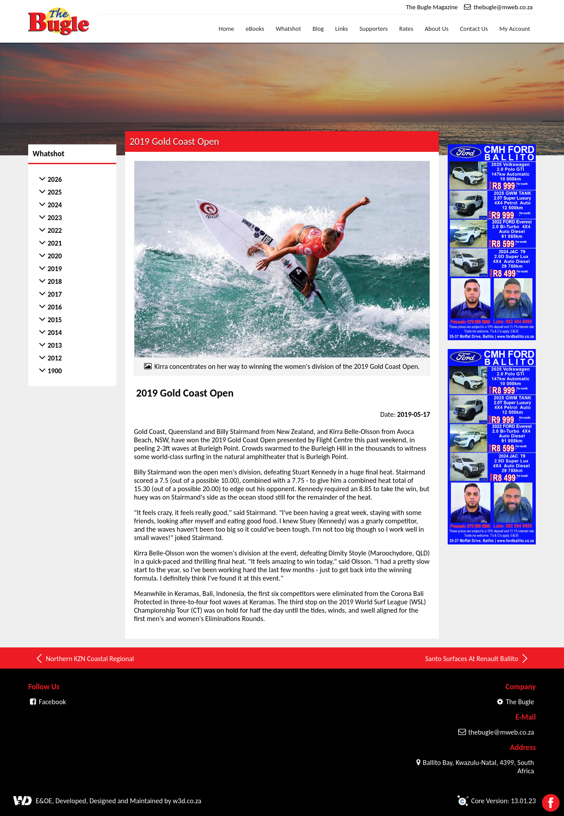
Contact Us (474, 29)
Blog (318, 29)
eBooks (255, 29)
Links (341, 29)
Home (226, 29)
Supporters (374, 29)
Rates (406, 29)
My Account (514, 29)
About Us (437, 29)
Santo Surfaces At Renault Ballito (477, 658)
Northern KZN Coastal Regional (84, 658)
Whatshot (288, 29)
